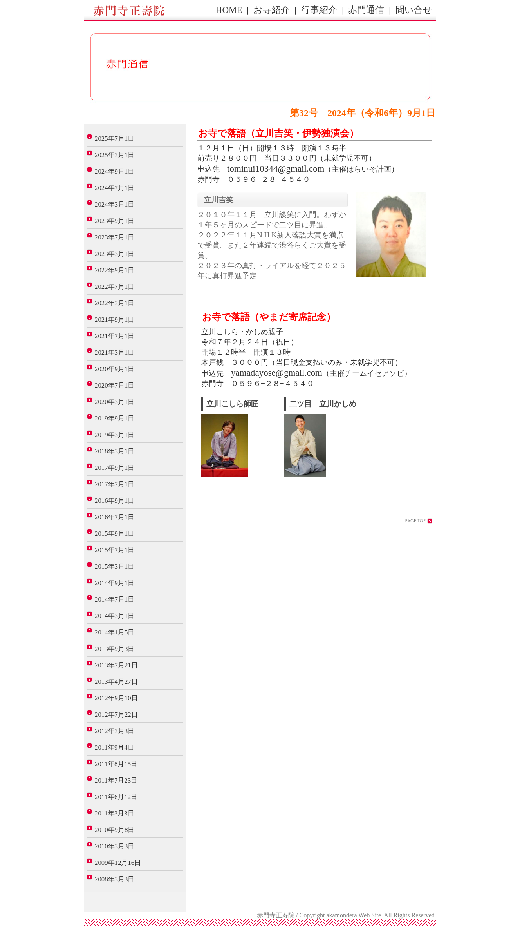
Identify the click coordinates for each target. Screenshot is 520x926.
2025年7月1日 (114, 138)
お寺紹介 (271, 10)
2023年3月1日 (114, 253)
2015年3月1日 (114, 566)
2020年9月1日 (114, 369)
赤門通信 (366, 10)
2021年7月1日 (114, 336)
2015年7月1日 (114, 550)
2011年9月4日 (114, 747)
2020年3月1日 (114, 402)
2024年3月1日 (114, 204)
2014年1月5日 (114, 632)
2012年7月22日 (116, 714)
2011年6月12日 (116, 797)
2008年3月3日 (114, 879)
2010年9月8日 (114, 830)
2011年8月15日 (116, 764)
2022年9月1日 (114, 270)
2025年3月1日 (114, 155)
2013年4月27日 (116, 681)
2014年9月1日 (114, 583)
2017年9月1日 (114, 467)
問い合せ (413, 10)
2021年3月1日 (114, 352)
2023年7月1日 (114, 237)
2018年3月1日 (114, 451)
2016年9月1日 (114, 500)
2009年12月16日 (118, 862)
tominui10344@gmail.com (275, 168)
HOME (229, 10)
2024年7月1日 (114, 188)
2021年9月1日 (114, 319)
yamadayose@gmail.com (276, 373)
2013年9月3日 (114, 648)
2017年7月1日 (114, 484)
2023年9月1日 (114, 221)
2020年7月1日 (114, 385)
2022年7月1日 (114, 286)
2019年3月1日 (114, 435)
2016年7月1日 (114, 517)
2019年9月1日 (114, 418)
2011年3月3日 (114, 813)
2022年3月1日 (114, 303)
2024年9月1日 (114, 171)
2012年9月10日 (116, 698)
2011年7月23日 (116, 780)
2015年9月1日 (114, 533)
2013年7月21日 (116, 665)
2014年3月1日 (114, 616)
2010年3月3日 (114, 846)
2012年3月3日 (114, 731)
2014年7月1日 (114, 599)
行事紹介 (319, 10)
